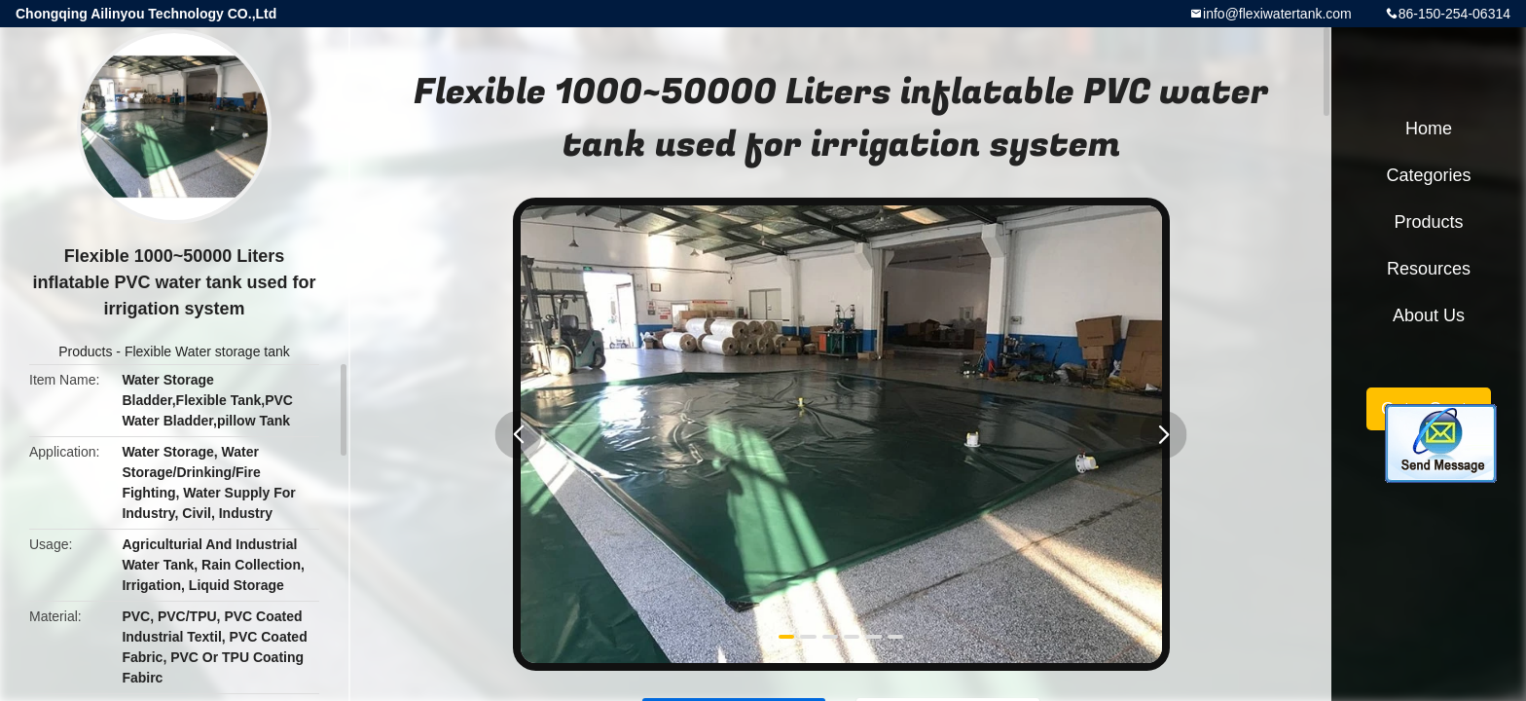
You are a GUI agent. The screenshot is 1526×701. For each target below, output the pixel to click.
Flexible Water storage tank (207, 351)
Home (1428, 128)
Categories (1428, 175)
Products (85, 351)
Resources (1429, 268)
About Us (1429, 315)
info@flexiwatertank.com (1277, 13)
